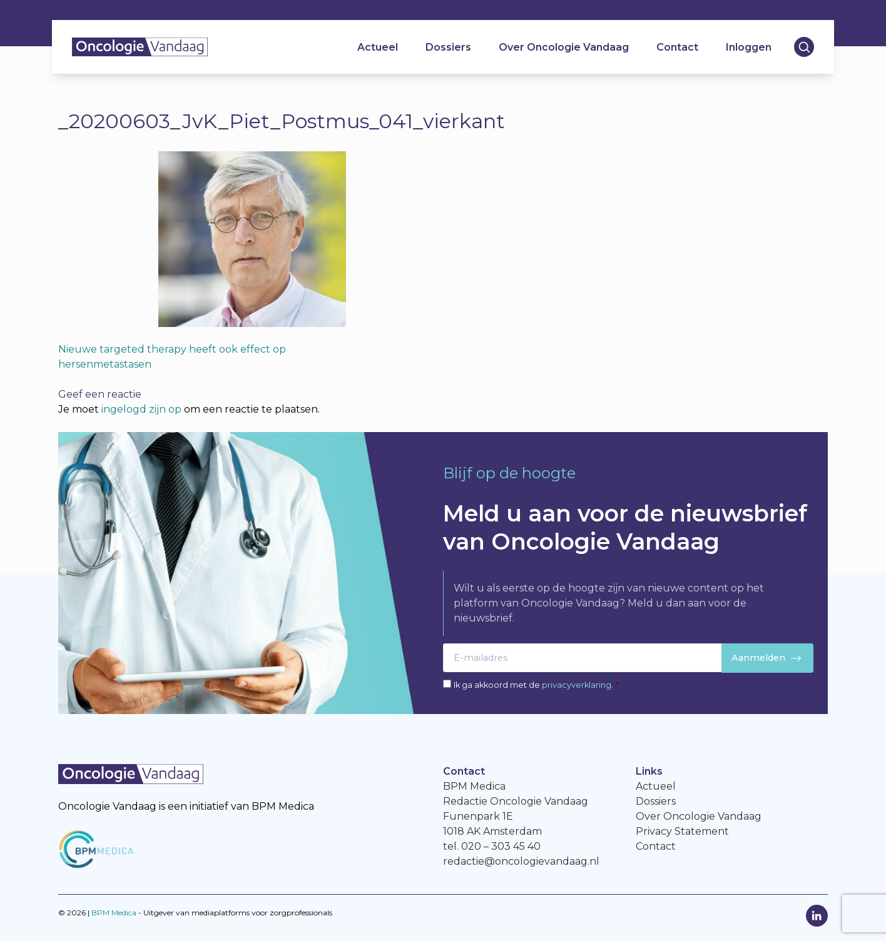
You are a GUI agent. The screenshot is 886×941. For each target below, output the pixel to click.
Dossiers (448, 47)
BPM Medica (113, 912)
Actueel (377, 47)
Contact (677, 47)
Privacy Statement (682, 831)
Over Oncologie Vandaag (564, 47)
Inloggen (748, 47)
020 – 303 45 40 (501, 846)
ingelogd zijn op (141, 409)
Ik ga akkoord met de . (536, 685)
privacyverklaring (576, 685)
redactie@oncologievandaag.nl (521, 861)
